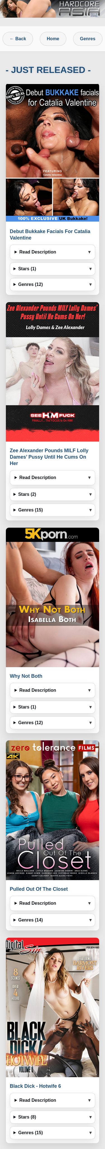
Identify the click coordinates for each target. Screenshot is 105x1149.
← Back (18, 38)
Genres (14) (30, 920)
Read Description (37, 252)
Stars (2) (27, 494)
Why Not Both (26, 676)
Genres (87, 38)
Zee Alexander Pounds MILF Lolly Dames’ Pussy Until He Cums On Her (49, 457)
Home (53, 38)
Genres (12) (30, 284)
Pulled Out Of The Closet (39, 889)
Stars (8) (27, 1117)
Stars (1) (27, 268)
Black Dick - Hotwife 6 (35, 1086)
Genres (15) (30, 510)
